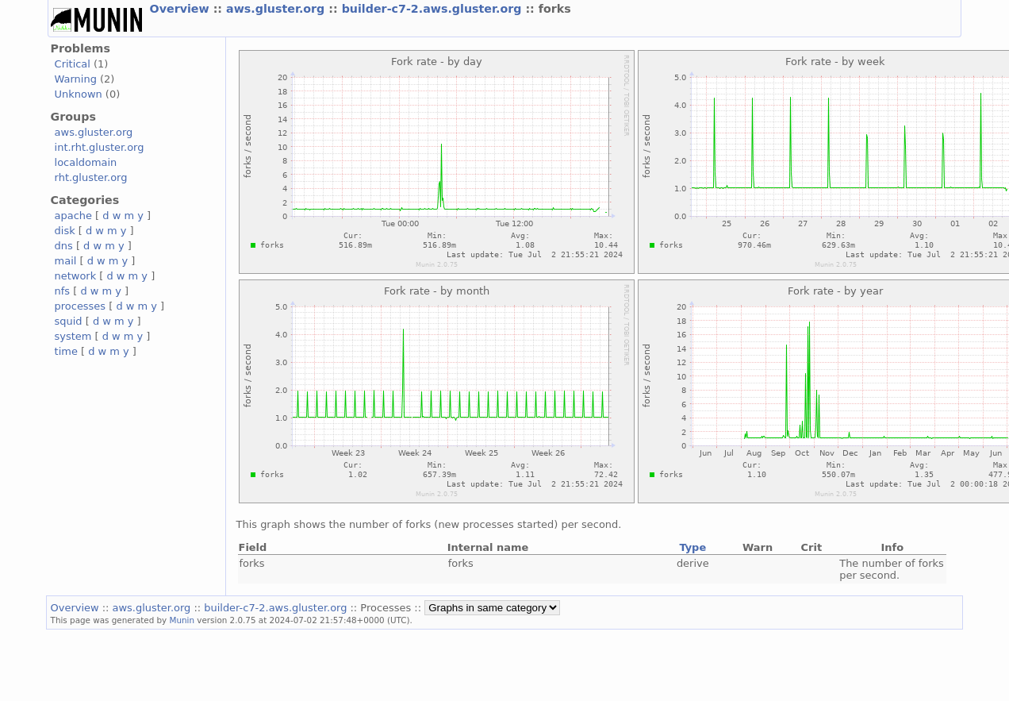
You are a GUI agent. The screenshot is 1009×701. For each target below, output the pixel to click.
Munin (182, 620)
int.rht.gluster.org (99, 147)
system (73, 336)
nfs (63, 291)
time (66, 351)
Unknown (78, 94)
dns (64, 246)
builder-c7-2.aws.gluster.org (434, 8)
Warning (76, 79)
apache (73, 215)
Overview (181, 8)
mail (66, 261)
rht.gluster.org (91, 177)
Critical (72, 64)
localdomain (86, 162)
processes (80, 306)
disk (65, 231)
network (76, 276)
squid (68, 321)
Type (692, 547)
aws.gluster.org (277, 8)
